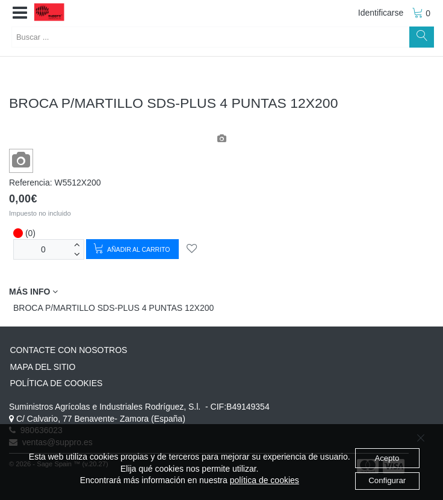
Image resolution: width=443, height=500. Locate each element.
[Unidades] (43, 249)
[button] (19, 13)
